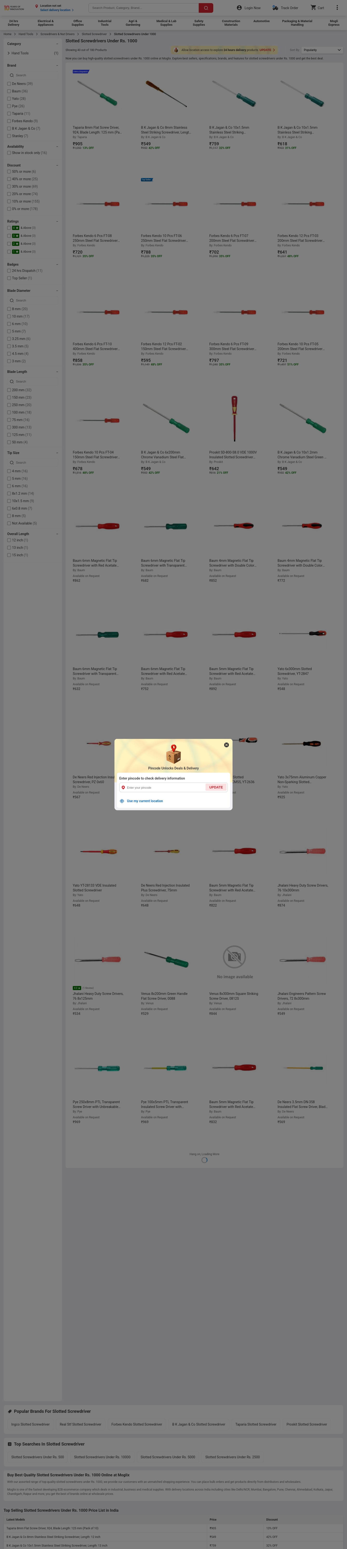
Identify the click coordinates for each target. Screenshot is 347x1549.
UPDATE (216, 787)
